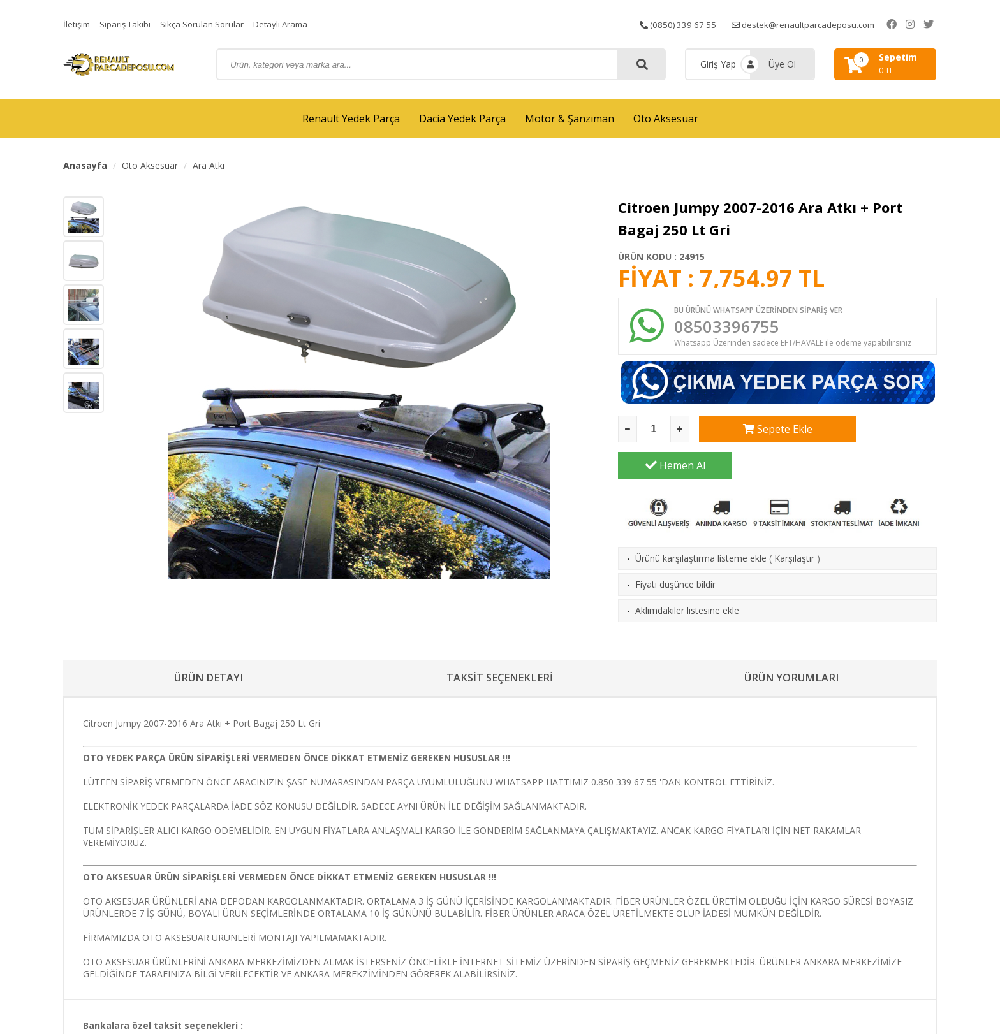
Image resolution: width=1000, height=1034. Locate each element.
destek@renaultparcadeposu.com (818, 24)
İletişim (77, 24)
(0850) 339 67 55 (687, 24)
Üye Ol (782, 64)
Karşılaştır (794, 526)
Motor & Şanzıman (569, 119)
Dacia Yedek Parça (462, 119)
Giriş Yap (718, 64)
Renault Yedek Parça (351, 119)
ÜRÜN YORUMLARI (791, 647)
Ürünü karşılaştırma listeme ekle (701, 526)
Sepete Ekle (756, 433)
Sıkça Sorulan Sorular (208, 24)
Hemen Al (880, 433)
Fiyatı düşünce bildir (675, 552)
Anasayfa (85, 165)
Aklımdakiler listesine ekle (687, 578)
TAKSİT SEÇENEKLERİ (499, 647)
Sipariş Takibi (129, 24)
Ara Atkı (208, 165)
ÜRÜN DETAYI (209, 647)
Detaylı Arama (290, 24)
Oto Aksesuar (665, 119)
